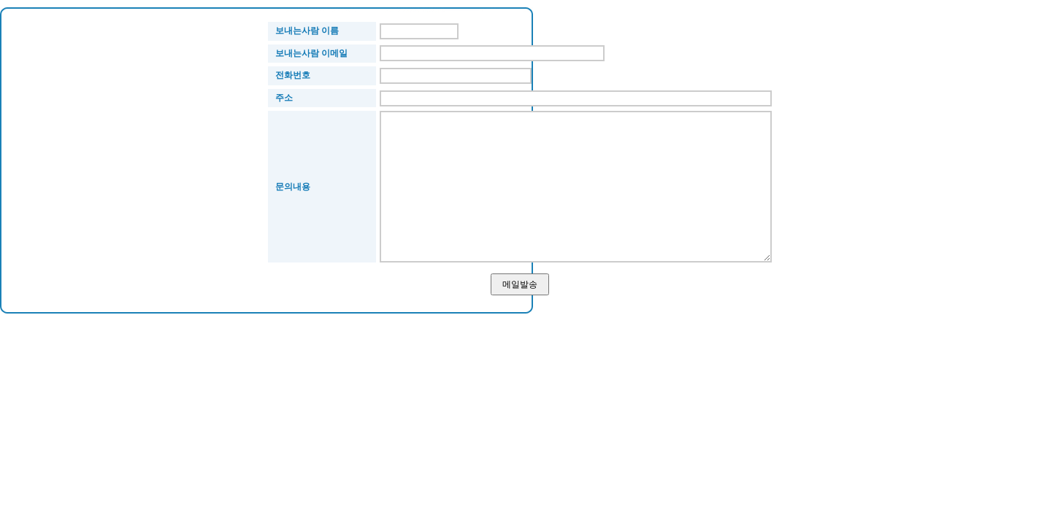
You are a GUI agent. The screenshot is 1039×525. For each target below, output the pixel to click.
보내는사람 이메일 (311, 53)
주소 (284, 98)
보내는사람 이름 (307, 31)
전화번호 (292, 75)
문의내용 (292, 187)
